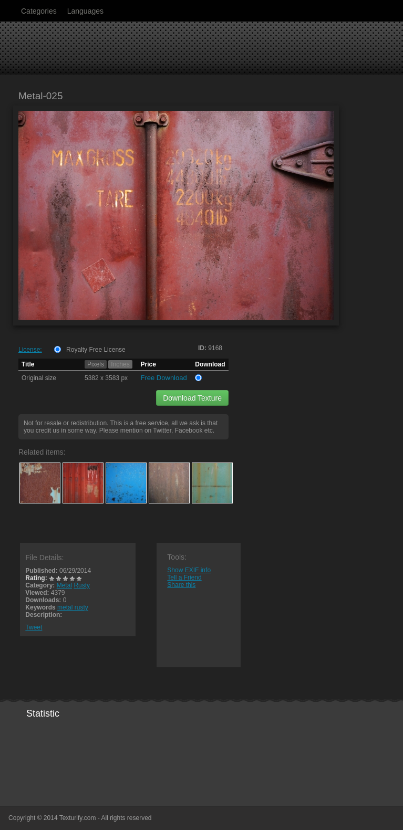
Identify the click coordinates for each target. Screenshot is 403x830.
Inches (120, 364)
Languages (85, 11)
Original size (39, 378)
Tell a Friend (184, 577)
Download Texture (192, 398)
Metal (64, 585)
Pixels (95, 364)
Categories (39, 11)
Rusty (82, 585)
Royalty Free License (96, 349)
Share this (181, 585)
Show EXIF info (189, 570)
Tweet (33, 627)
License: (30, 349)
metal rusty (72, 607)
